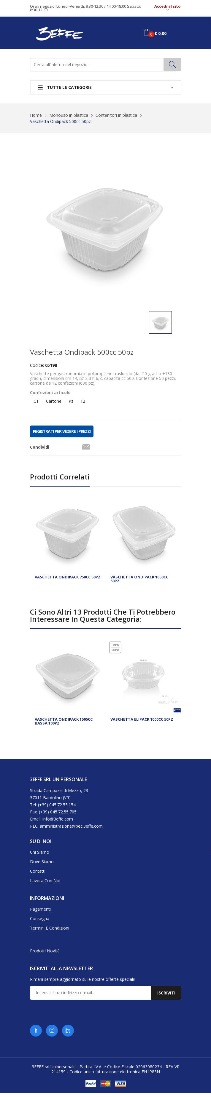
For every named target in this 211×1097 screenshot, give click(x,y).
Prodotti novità (45, 955)
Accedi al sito (167, 8)
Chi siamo (39, 856)
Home (36, 115)
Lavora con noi (45, 884)
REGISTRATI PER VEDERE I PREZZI (62, 435)
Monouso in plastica (68, 115)
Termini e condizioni (49, 932)
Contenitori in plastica (116, 115)
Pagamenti (40, 913)
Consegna (39, 922)
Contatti (37, 875)
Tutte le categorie (65, 87)
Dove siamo (42, 866)
